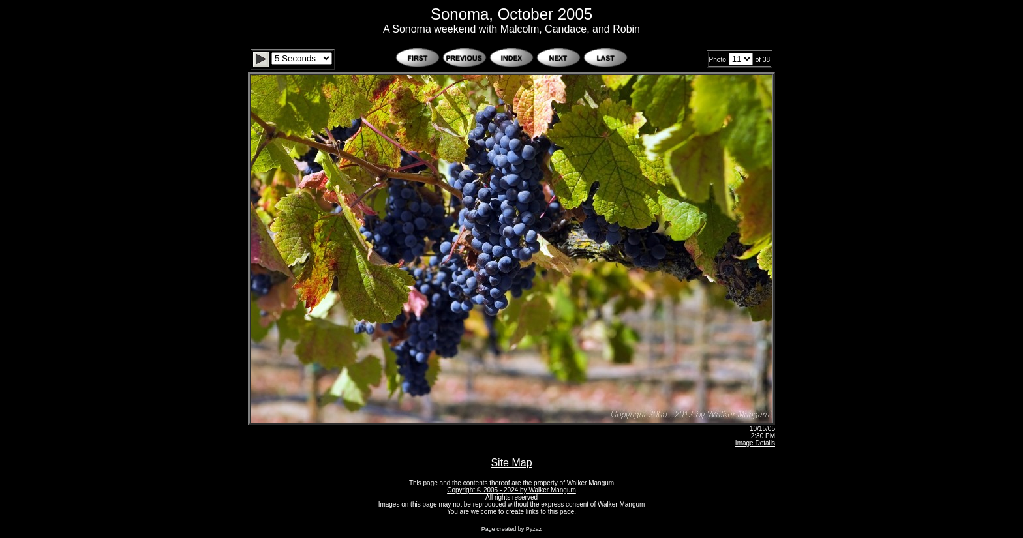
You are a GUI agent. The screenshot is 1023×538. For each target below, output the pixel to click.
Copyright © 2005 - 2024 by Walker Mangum (511, 490)
